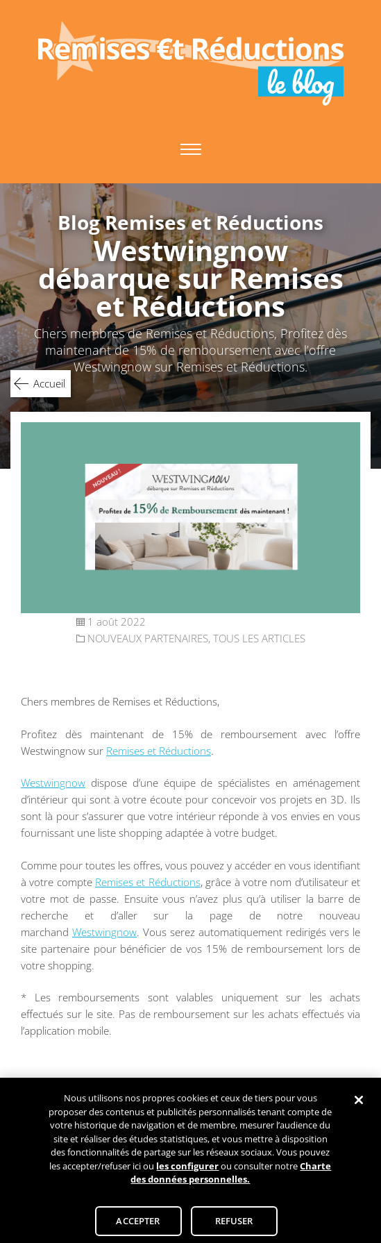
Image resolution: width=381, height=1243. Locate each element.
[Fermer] (359, 1103)
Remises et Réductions (158, 751)
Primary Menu (190, 149)
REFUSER (234, 1224)
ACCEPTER (138, 1224)
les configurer (187, 1169)
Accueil (49, 383)
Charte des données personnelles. (230, 1176)
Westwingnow (53, 783)
